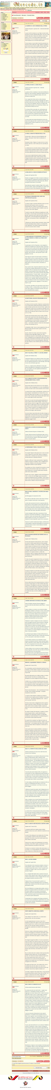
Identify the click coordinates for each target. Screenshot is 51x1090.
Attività (4, 29)
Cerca (45, 12)
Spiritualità (5, 14)
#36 (48, 746)
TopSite (36, 7)
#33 (48, 532)
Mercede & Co (5, 16)
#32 (48, 489)
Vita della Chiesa (30, 15)
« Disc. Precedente (33, 1056)
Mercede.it (14, 12)
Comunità (4, 15)
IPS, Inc (37, 1073)
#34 (48, 598)
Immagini (5, 44)
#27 (48, 295)
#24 (48, 169)
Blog (14, 7)
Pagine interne (5, 43)
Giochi (45, 7)
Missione (4, 24)
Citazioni (40, 7)
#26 (48, 234)
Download (27, 7)
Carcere (4, 23)
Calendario (37, 12)
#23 (48, 131)
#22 (48, 82)
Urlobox (22, 7)
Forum (11, 7)
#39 (48, 908)
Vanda (15, 23)
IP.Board (28, 1073)
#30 (48, 424)
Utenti (42, 12)
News (32, 7)
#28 (48, 350)
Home (7, 7)
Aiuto (48, 12)
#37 (48, 821)
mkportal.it (29, 1087)
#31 (48, 444)
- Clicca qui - (29, 10)
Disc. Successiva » (46, 1056)
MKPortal (21, 1087)
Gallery (18, 7)
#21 (48, 23)
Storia (4, 13)
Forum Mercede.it (17, 15)
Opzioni (43, 20)
